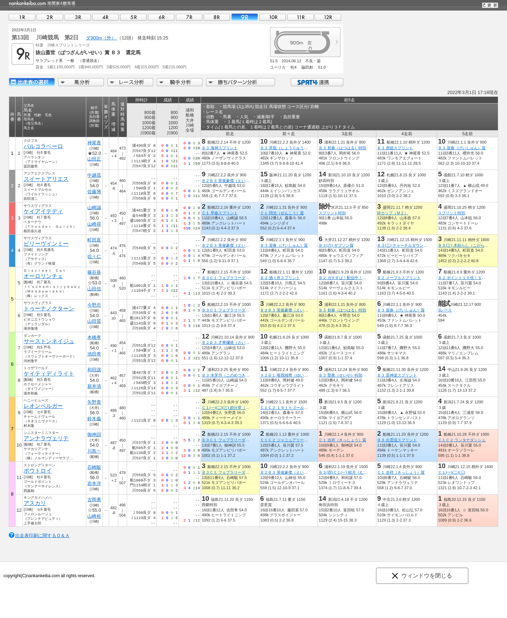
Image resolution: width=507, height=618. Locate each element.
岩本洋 (94, 483)
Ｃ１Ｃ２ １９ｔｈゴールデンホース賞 (293, 407)
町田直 (94, 239)
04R (105, 17)
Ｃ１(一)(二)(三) (451, 472)
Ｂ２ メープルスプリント (399, 278)
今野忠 (94, 305)
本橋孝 (94, 337)
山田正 (94, 159)
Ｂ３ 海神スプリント (220, 148)
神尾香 (94, 142)
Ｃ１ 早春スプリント (220, 213)
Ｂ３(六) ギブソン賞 (336, 245)
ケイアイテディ (43, 211)
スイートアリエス (46, 179)
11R (300, 17)
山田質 (94, 321)
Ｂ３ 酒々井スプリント (280, 278)
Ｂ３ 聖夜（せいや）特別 (340, 375)
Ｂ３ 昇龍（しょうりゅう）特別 (287, 148)
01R (22, 17)
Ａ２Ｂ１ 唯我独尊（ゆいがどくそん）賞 (295, 375)
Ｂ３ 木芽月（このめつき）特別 (229, 375)
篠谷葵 (94, 272)
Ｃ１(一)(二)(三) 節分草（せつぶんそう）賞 (239, 407)
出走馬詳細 (32, 82)
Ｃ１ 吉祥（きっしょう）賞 (342, 440)
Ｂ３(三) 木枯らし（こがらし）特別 (469, 245)
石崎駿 (94, 467)
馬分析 (81, 82)
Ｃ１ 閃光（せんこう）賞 (282, 213)
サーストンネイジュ (49, 341)
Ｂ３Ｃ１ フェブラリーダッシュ (229, 278)
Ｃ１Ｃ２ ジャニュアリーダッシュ (289, 440)
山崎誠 (94, 207)
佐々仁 (94, 256)
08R (217, 17)
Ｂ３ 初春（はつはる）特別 (342, 148)
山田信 (94, 288)
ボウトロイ (38, 471)
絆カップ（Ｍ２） (392, 213)
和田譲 (94, 369)
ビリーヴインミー (46, 244)
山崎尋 (94, 224)
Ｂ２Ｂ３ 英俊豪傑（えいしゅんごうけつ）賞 (241, 180)
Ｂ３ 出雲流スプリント (397, 440)
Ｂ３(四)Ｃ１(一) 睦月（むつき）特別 (351, 472)
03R (77, 17)
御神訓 (94, 434)
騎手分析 (179, 82)
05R (133, 17)
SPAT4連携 (316, 82)
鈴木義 (94, 418)
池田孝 (94, 354)
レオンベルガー (43, 406)
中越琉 (94, 175)
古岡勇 (94, 499)
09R (244, 17)
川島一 (94, 451)
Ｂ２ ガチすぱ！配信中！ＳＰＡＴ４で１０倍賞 (360, 278)
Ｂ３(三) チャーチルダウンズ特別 (406, 245)
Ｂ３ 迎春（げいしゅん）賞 (462, 148)
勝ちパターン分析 (240, 82)
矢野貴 (94, 402)
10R (272, 17)
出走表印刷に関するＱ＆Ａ (42, 535)
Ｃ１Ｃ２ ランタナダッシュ (462, 440)
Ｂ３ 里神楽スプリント (397, 375)
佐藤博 (94, 191)
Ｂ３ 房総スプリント (395, 148)
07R (189, 17)
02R (50, 17)
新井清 (94, 386)
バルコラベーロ (43, 146)
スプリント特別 (332, 213)
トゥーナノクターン (49, 308)
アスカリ (35, 503)
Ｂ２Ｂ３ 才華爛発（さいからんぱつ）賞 (237, 342)
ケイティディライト (49, 374)
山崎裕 (94, 516)
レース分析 (130, 82)
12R (328, 17)
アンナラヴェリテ (46, 438)
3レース (445, 310)
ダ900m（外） (101, 37)
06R (161, 17)
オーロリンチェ (43, 276)
